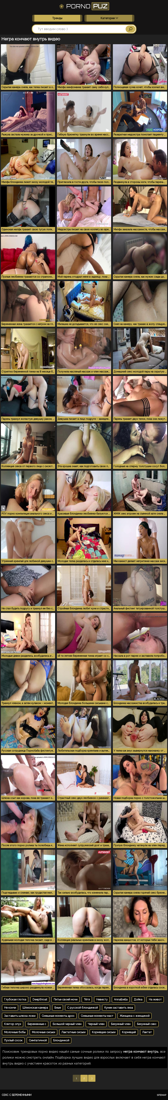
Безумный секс (146, 1024)
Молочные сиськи (43, 1032)
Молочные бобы (14, 1032)
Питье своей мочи (65, 999)
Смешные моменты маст (97, 1016)
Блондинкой (61, 1040)
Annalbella (121, 999)
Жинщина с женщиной (135, 1016)
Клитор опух (12, 1024)
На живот (155, 999)
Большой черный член (67, 1024)
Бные (57, 1007)
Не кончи (10, 1007)
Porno (84, 6)
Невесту (102, 999)
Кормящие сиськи (103, 1032)
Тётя (87, 999)
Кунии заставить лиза (118, 1007)
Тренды (57, 18)
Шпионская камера (35, 1007)
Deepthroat (39, 999)
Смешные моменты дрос (58, 1016)
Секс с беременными (16, 1095)
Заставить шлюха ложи (19, 1016)
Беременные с (36, 1024)
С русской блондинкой (82, 1007)
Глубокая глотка (15, 999)
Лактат (147, 1032)
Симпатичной (38, 1040)
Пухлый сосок (13, 1040)
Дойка (138, 999)
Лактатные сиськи (73, 1032)
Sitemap (161, 1095)
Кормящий (129, 1032)
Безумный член (120, 1024)
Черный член (96, 1024)
